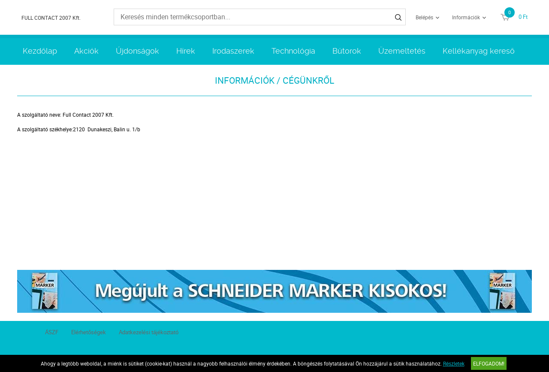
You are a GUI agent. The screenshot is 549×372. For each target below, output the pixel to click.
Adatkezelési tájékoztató (148, 332)
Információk (466, 17)
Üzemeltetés (401, 50)
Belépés (424, 17)
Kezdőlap (40, 50)
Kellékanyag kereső (479, 50)
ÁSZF (51, 332)
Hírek (185, 50)
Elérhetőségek (88, 332)
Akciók (86, 50)
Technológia (293, 50)
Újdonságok (137, 50)
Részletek (454, 363)
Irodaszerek (233, 50)
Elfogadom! (488, 363)
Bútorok (346, 50)
